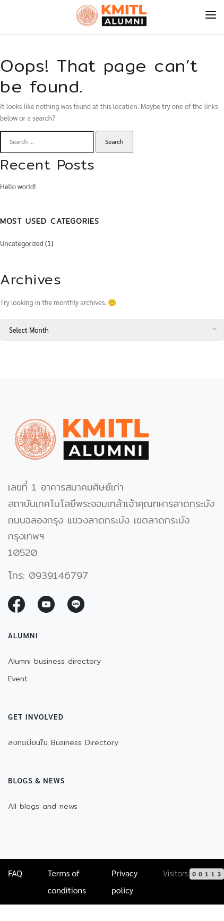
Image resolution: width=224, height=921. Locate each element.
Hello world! (18, 186)
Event (18, 679)
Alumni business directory (54, 661)
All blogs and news (42, 806)
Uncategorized (22, 243)
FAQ (15, 872)
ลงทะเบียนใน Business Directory (63, 742)
